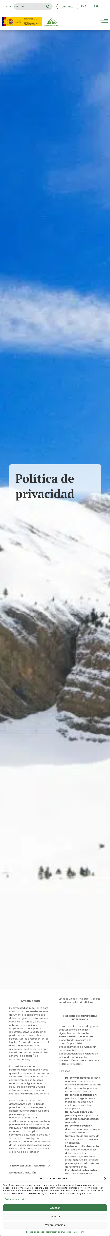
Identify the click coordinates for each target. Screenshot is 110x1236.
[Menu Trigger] (104, 21)
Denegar (55, 1216)
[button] (105, 1178)
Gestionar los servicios (15, 1199)
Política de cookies (35, 1232)
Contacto (67, 6)
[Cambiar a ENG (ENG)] (84, 6)
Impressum (78, 1232)
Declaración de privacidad (58, 1232)
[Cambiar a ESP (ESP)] (96, 6)
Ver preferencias (55, 1225)
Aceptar (55, 1208)
